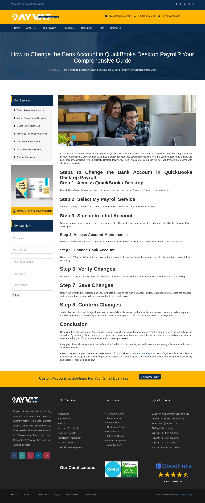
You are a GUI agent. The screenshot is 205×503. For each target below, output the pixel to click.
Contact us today (140, 353)
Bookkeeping (64, 418)
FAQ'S (57, 494)
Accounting (63, 414)
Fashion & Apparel (116, 440)
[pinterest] (46, 455)
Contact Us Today (150, 376)
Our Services (50, 28)
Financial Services (67, 442)
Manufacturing (114, 418)
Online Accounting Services (30, 110)
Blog (102, 28)
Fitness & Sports (115, 436)
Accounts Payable (67, 433)
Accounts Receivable (68, 428)
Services (43, 494)
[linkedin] (183, 4)
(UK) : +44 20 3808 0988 (166, 447)
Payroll (61, 423)
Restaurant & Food (116, 427)
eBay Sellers (113, 422)
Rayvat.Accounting (169, 16)
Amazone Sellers (115, 413)
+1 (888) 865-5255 (145, 16)
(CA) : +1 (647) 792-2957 (166, 438)
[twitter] (179, 4)
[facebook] (175, 4)
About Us (31, 28)
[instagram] (187, 4)
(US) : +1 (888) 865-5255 (166, 433)
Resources (87, 28)
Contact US (90, 494)
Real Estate (113, 431)
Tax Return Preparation (69, 438)
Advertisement (114, 445)
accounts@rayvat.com (118, 16)
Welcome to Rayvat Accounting (27, 4)
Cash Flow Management (70, 447)
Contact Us (115, 28)
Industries (69, 28)
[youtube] (192, 4)
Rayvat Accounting (182, 494)
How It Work (72, 494)
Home (17, 28)
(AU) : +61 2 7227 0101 (166, 442)
